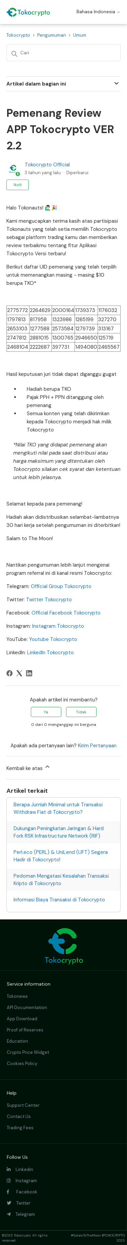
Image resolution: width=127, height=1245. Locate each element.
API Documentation (27, 1007)
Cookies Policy (22, 1063)
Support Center (23, 1105)
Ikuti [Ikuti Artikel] (18, 184)
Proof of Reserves (25, 1030)
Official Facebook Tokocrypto (66, 612)
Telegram (21, 1214)
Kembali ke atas (28, 767)
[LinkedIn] (29, 673)
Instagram (22, 1181)
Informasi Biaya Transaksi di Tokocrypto (59, 899)
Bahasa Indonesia (99, 11)
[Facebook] (9, 673)
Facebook (22, 1192)
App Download (22, 1019)
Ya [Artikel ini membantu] (46, 712)
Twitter (18, 1203)
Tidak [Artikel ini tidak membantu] (81, 712)
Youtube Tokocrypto (53, 639)
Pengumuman (51, 35)
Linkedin (20, 1169)
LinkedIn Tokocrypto (50, 652)
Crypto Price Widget (28, 1052)
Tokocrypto (18, 35)
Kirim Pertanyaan (97, 745)
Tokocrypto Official (47, 164)
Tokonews (17, 996)
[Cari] (63, 52)
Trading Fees (20, 1128)
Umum (79, 35)
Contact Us (19, 1116)
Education (17, 1041)
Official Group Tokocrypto (61, 586)
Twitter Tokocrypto (49, 599)
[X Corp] (19, 673)
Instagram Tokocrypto (58, 626)
